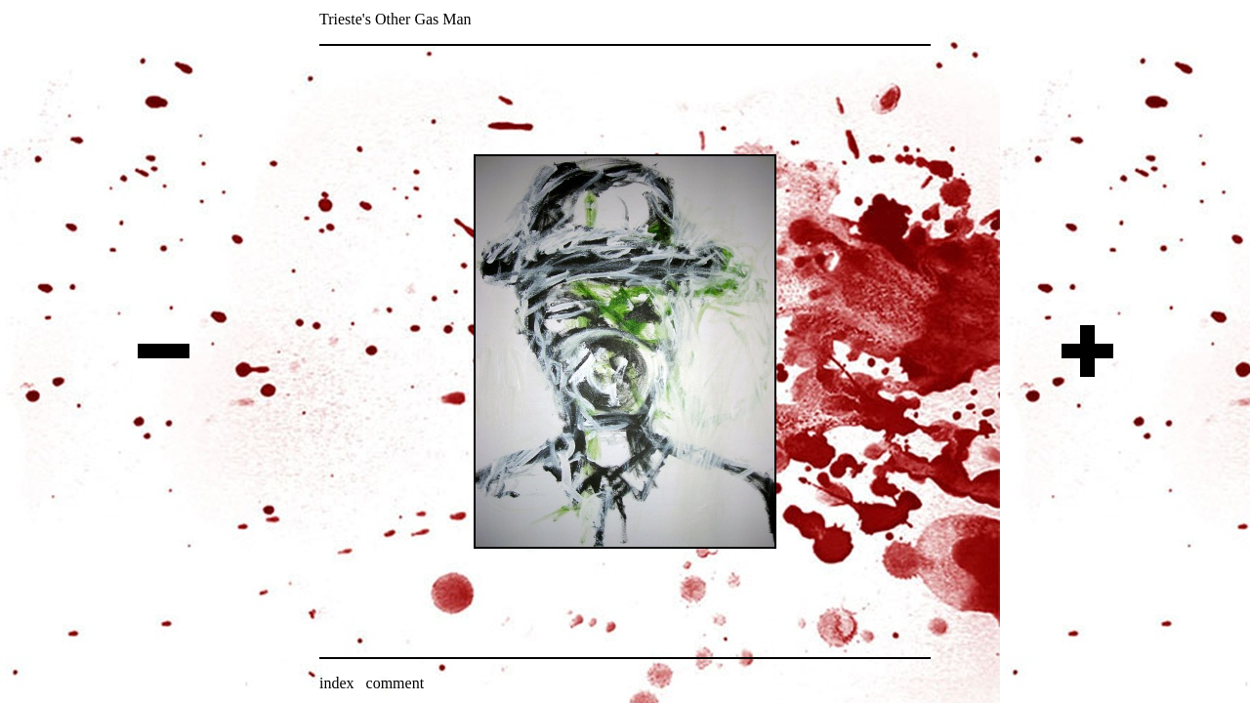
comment (395, 683)
